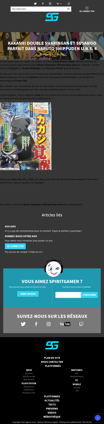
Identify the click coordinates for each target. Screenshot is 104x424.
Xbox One (29, 374)
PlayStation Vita (28, 393)
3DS (76, 374)
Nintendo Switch (77, 377)
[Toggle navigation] (5, 27)
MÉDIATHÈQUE (52, 417)
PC (76, 380)
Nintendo (76, 370)
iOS (76, 391)
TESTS (52, 405)
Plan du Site (52, 358)
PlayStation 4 (29, 387)
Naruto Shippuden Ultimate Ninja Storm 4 (44, 204)
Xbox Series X (28, 380)
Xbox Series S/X (29, 377)
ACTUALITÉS (52, 400)
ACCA (51, 54)
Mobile (77, 384)
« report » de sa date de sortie (36, 61)
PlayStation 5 (29, 390)
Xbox (29, 370)
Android (77, 388)
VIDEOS (52, 413)
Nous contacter (52, 362)
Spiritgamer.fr (76, 204)
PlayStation (29, 383)
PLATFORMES (52, 396)
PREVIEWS (52, 409)
